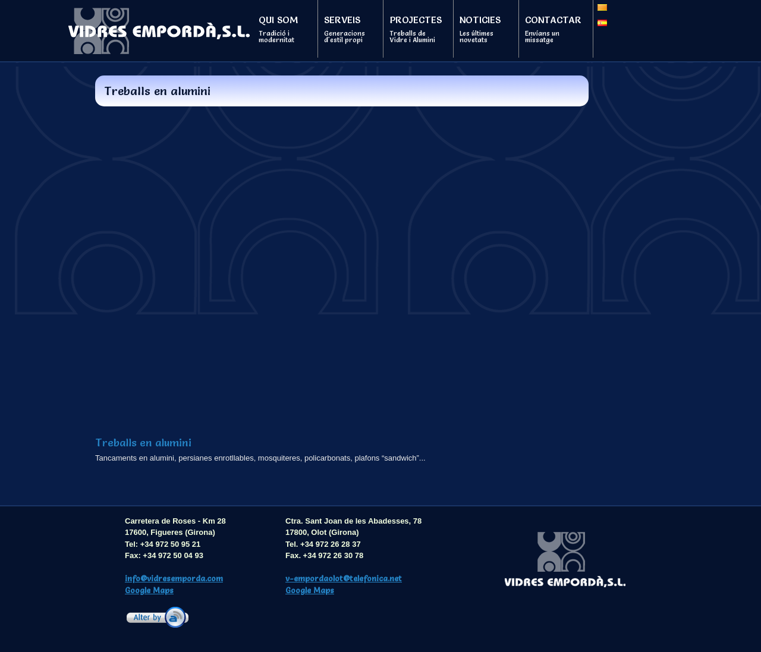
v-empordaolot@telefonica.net (343, 578)
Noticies (483, 29)
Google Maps (149, 590)
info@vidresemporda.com (174, 578)
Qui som (282, 29)
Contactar (553, 29)
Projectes (415, 29)
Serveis (348, 29)
